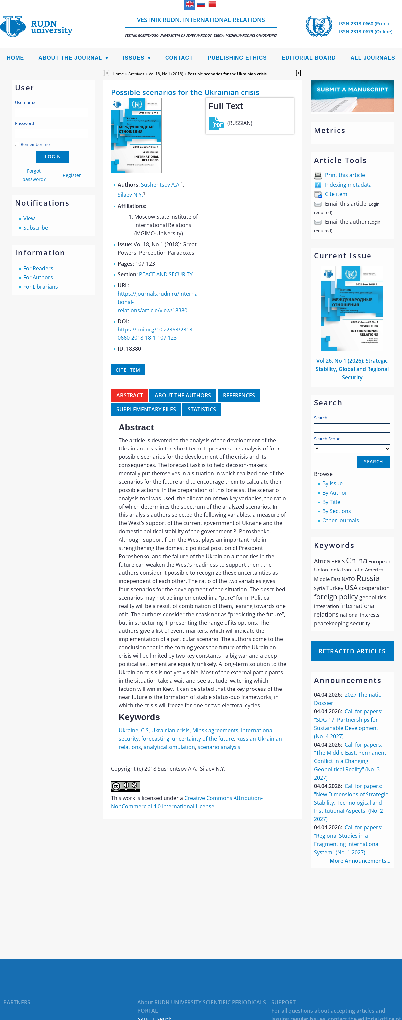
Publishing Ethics (237, 58)
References (239, 395)
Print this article (345, 175)
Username (25, 102)
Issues (134, 58)
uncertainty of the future (203, 738)
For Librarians (40, 286)
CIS (145, 730)
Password (24, 123)
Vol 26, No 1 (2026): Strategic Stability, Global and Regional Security (352, 369)
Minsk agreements (215, 730)
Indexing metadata (348, 184)
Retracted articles (352, 651)
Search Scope (352, 444)
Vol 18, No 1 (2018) (166, 74)
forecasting (155, 738)
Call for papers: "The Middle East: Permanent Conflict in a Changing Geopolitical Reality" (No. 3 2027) (350, 761)
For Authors (38, 277)
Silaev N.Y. (130, 195)
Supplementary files (146, 409)
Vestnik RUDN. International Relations (201, 27)
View (29, 218)
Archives (136, 74)
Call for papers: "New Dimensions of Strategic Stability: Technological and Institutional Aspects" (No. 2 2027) (351, 802)
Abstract (129, 395)
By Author (334, 492)
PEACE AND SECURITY (166, 274)
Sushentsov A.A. (161, 184)
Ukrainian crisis (170, 730)
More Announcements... (360, 860)
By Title (331, 502)
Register (72, 175)
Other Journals (340, 520)
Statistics (202, 409)
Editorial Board (309, 58)
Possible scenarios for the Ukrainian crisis (227, 74)
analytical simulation (169, 746)
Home (15, 58)
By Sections (336, 511)
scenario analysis (219, 746)
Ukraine (128, 730)
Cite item (336, 194)
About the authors (183, 395)
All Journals (373, 58)
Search (320, 418)
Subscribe (35, 227)
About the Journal (70, 58)
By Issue (332, 483)
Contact (179, 58)
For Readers (38, 268)
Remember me (35, 144)
